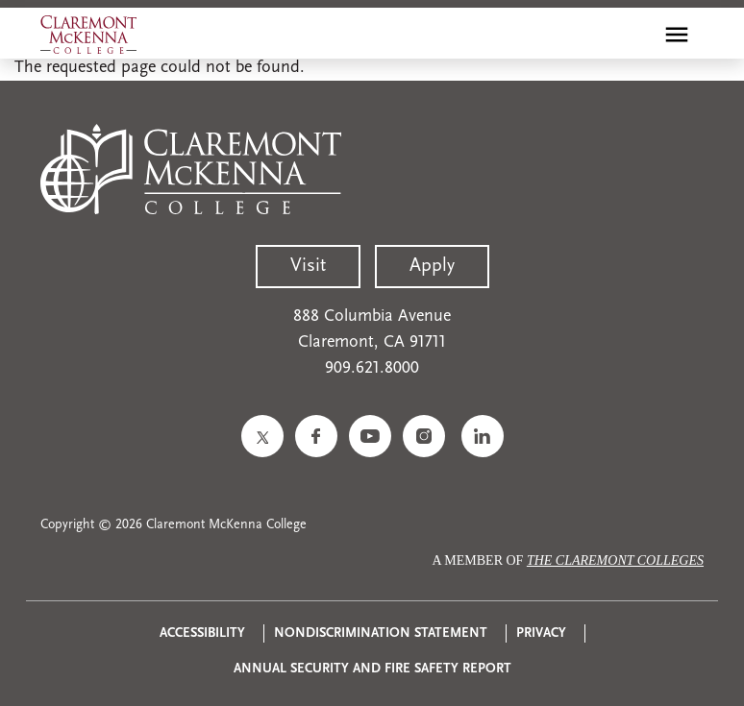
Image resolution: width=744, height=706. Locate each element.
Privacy (541, 633)
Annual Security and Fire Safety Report (372, 669)
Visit (308, 266)
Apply (432, 266)
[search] (635, 34)
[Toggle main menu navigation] (677, 34)
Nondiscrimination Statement (380, 633)
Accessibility (202, 633)
